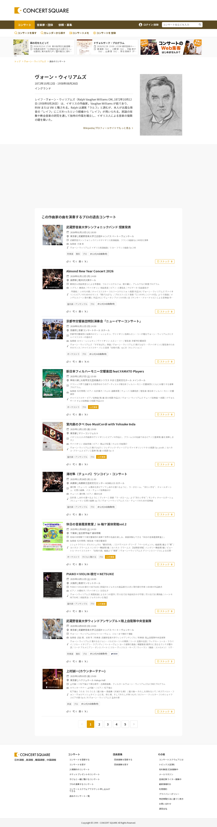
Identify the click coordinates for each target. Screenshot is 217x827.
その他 (161, 754)
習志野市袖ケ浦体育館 (89, 533)
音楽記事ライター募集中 (170, 779)
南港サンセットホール (89, 583)
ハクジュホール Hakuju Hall (91, 680)
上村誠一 (91, 687)
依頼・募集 (65, 25)
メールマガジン (166, 774)
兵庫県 (73, 483)
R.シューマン (77, 500)
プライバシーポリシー (169, 793)
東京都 (73, 236)
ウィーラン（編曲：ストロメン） (152, 647)
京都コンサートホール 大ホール (94, 330)
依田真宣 (104, 287)
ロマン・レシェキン (86, 340)
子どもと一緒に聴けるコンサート (84, 779)
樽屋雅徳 (141, 644)
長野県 (73, 280)
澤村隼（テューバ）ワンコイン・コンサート (96, 474)
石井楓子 (98, 390)
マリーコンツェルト (88, 433)
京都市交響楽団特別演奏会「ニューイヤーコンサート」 (104, 321)
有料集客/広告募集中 (168, 769)
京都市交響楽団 (139, 340)
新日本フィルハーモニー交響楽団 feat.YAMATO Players (105, 371)
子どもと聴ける (89, 556)
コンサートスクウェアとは (171, 759)
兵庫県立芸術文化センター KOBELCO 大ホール (101, 483)
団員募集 (117, 754)
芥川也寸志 (122, 594)
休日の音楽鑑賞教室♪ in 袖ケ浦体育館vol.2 (96, 524)
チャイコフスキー (100, 291)
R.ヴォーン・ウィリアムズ (99, 697)
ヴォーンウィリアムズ (80, 594)
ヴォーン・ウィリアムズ (35, 61)
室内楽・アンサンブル (77, 303)
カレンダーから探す (53, 33)
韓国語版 (40, 759)
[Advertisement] (136, 10)
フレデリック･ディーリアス (116, 447)
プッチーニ (104, 497)
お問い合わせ (165, 803)
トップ (17, 61)
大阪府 (73, 583)
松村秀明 (81, 390)
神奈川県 (74, 380)
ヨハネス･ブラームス (79, 547)
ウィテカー (154, 641)
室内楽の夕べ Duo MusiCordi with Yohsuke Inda (100, 424)
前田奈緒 (87, 443)
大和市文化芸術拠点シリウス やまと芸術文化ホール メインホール (113, 380)
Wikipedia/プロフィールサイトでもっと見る (107, 128)
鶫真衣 (82, 287)
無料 (78, 253)
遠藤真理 (115, 390)
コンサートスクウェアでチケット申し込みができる (89, 790)
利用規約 (163, 789)
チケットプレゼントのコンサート (84, 774)
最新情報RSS (165, 784)
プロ (85, 253)
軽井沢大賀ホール (87, 280)
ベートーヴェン (112, 644)
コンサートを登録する (79, 759)
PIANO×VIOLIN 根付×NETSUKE (90, 574)
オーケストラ (73, 353)
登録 (104, 33)
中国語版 (51, 759)
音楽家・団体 (45, 25)
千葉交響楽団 (100, 540)
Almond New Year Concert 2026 (90, 271)
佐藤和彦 (134, 390)
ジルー (77, 644)
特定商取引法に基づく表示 (171, 798)
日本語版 (19, 759)
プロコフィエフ (122, 294)
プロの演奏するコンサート (81, 784)
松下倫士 (108, 687)
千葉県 (73, 533)
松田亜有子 (144, 287)
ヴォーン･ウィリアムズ (80, 247)
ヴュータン (108, 297)
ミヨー (113, 247)
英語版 (29, 759)
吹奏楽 (70, 253)
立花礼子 (104, 590)
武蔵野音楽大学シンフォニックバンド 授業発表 (98, 227)
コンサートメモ (79, 33)
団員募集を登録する (123, 759)
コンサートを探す (25, 33)
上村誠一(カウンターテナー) (85, 671)
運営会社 (163, 808)
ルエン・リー (117, 340)
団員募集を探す (121, 764)
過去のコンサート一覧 (79, 795)
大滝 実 (80, 243)
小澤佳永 (121, 287)
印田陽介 (123, 443)
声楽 (69, 703)
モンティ (152, 497)
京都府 (73, 330)
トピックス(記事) (167, 764)
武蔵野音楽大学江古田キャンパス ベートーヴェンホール (106, 236)
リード (133, 641)
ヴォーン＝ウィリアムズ (113, 500)
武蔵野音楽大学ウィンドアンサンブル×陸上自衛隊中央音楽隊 (108, 621)
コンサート (24, 25)
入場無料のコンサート (79, 769)
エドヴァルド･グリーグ (125, 544)
